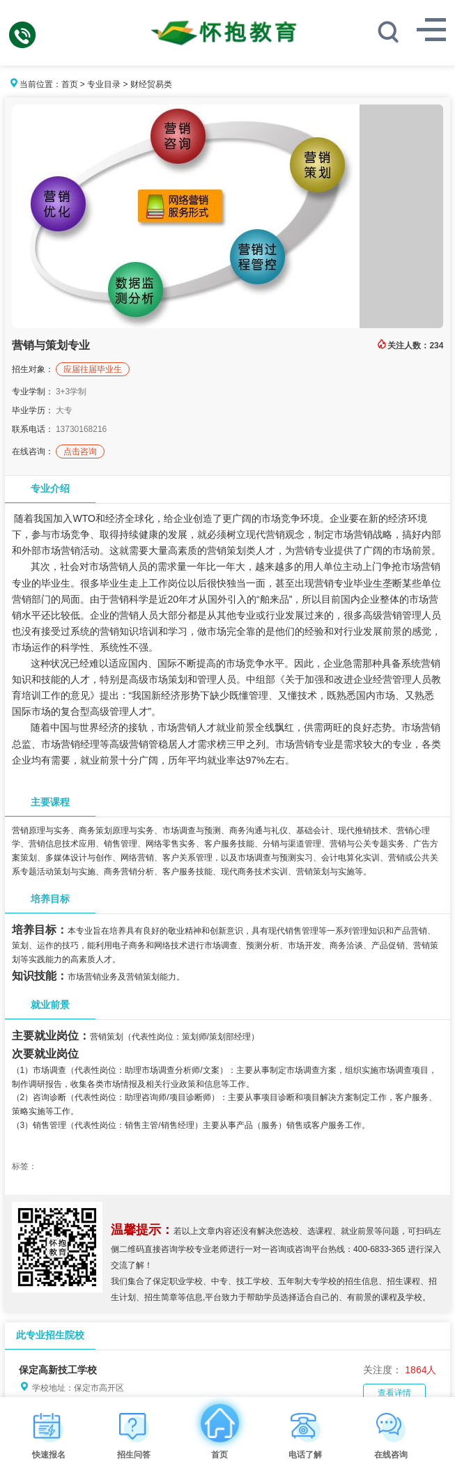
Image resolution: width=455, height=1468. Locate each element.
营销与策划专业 (51, 345)
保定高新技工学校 (58, 1369)
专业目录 (104, 84)
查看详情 (394, 1393)
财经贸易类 (151, 84)
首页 (69, 84)
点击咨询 (80, 451)
